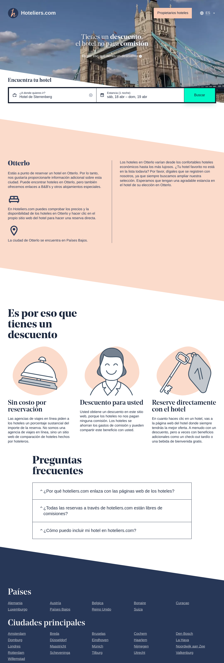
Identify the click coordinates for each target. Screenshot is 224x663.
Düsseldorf (58, 640)
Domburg (15, 640)
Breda (54, 634)
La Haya (182, 640)
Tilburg (97, 653)
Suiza (138, 609)
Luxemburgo (17, 609)
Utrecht (139, 653)
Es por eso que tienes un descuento (112, 56)
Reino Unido (101, 609)
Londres (14, 646)
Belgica (97, 603)
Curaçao (182, 603)
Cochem (140, 634)
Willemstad (16, 659)
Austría (55, 603)
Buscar (199, 95)
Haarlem (140, 640)
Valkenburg (184, 653)
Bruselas (98, 634)
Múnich (97, 646)
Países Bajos (60, 609)
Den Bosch (184, 634)
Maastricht (58, 646)
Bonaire (140, 603)
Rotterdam (16, 653)
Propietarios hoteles (172, 13)
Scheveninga (60, 653)
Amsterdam (17, 634)
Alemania (15, 603)
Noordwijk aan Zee (190, 646)
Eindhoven (100, 640)
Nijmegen (141, 646)
